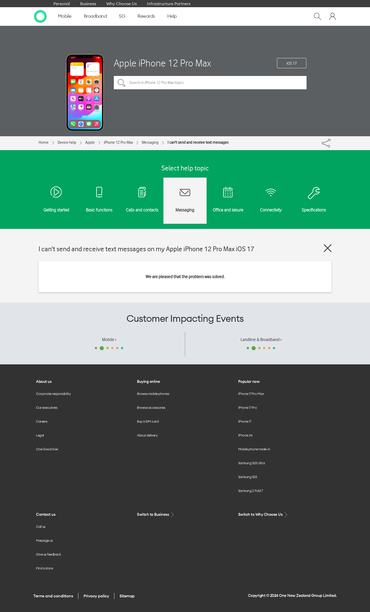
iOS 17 (291, 63)
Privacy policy (96, 595)
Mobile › (109, 339)
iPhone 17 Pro (247, 407)
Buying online (148, 381)
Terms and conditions (53, 595)
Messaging (150, 142)
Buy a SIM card (148, 421)
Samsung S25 (247, 477)
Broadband (95, 16)
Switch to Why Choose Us (263, 514)
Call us (40, 526)
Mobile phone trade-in (254, 449)
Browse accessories (151, 407)
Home (44, 142)
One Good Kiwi (47, 449)
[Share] (330, 142)
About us (43, 381)
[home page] (40, 16)
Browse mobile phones (153, 394)
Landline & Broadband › (261, 339)
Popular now (249, 381)
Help (172, 16)
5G (122, 16)
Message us (44, 540)
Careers (42, 421)
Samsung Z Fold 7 (250, 491)
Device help (67, 142)
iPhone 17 (244, 421)
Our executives (46, 407)
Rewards (146, 16)
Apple (90, 142)
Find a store (44, 568)
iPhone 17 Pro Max (251, 394)
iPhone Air (245, 435)
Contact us (45, 514)
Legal (40, 435)
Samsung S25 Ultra (251, 463)
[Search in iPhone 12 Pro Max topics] (210, 82)
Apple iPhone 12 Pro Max (162, 63)
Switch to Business (156, 514)
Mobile (64, 16)
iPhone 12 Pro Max (118, 142)
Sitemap (127, 595)
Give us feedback (48, 554)
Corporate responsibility (53, 394)
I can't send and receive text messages (198, 142)
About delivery (147, 435)
